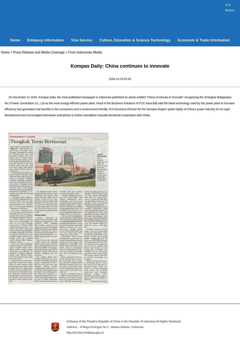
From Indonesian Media (85, 52)
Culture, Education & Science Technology (135, 40)
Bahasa (230, 10)
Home (15, 40)
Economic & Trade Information (204, 40)
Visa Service (81, 40)
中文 (228, 5)
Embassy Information (45, 40)
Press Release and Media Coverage (39, 52)
